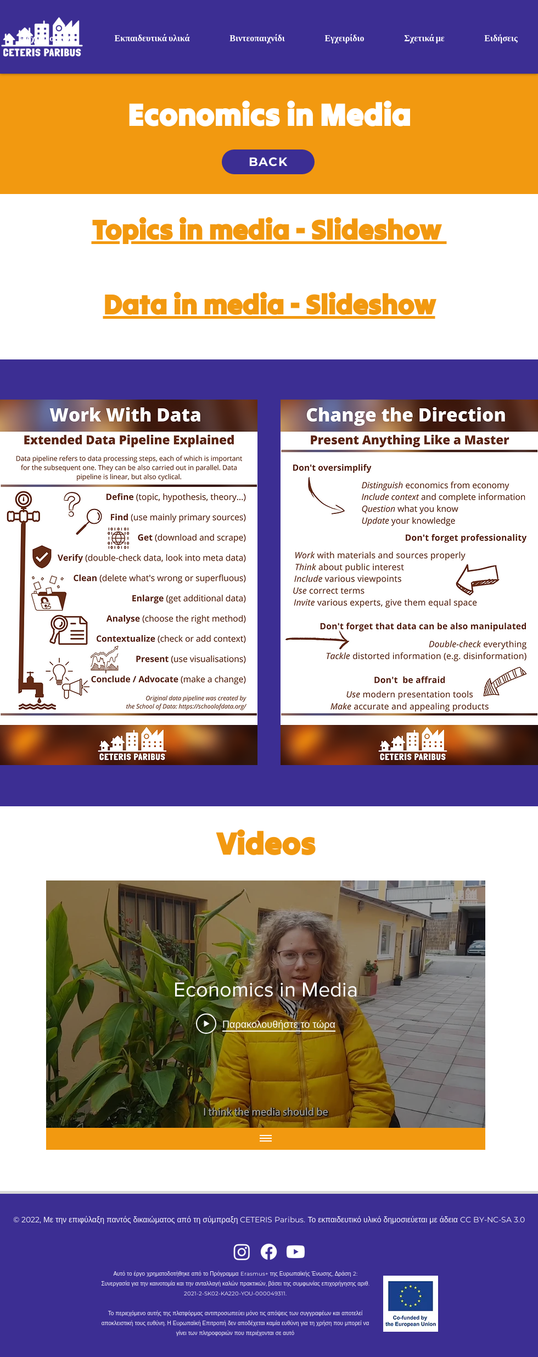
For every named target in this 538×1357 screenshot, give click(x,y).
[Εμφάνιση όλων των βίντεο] (265, 1139)
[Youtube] (295, 1251)
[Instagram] (242, 1251)
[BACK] (268, 161)
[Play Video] (265, 1024)
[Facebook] (268, 1251)
